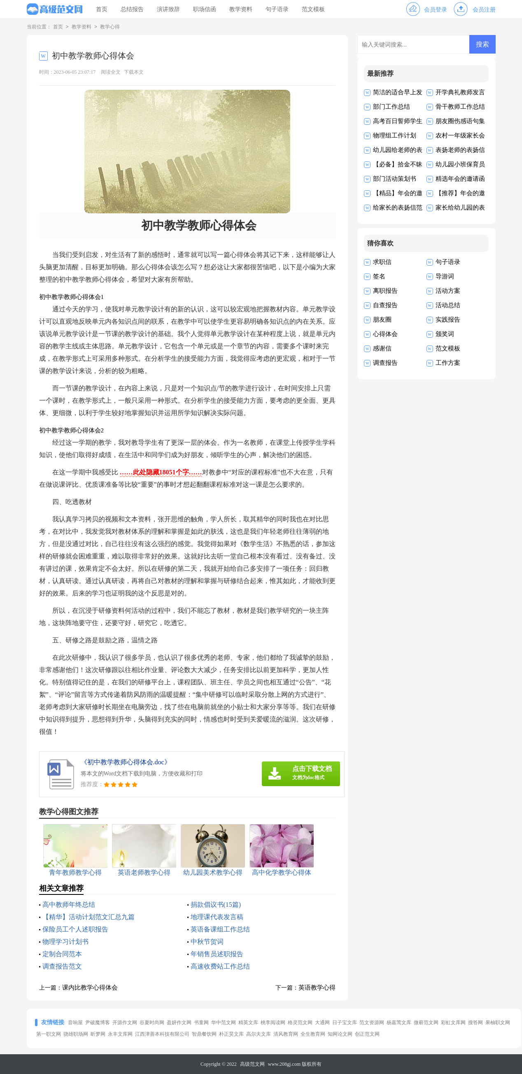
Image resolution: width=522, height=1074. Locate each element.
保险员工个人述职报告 (75, 929)
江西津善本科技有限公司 (162, 1034)
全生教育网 (313, 1034)
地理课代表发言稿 (217, 916)
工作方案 (448, 363)
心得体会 (385, 334)
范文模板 (313, 9)
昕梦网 (98, 1034)
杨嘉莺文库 (399, 1022)
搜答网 (475, 1022)
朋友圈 (382, 319)
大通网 (322, 1022)
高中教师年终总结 (68, 904)
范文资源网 (371, 1022)
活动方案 (448, 290)
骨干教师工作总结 (460, 106)
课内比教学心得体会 (90, 987)
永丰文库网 (120, 1034)
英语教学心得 (317, 987)
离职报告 (385, 290)
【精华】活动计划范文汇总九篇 (88, 916)
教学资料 (240, 9)
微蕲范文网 (426, 1022)
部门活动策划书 (394, 178)
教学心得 (110, 27)
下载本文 (134, 72)
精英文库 (248, 1022)
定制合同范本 (62, 953)
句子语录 (277, 9)
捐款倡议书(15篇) (216, 904)
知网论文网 (340, 1034)
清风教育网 (285, 1034)
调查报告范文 (62, 966)
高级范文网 (252, 1064)
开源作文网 (124, 1022)
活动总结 (448, 305)
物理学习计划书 (65, 941)
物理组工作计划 (394, 135)
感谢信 (382, 348)
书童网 (201, 1022)
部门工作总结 (391, 106)
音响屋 (75, 1022)
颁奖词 (445, 334)
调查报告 (385, 363)
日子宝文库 (344, 1022)
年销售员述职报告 (217, 953)
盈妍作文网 (179, 1022)
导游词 (445, 276)
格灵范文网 (300, 1022)
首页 (101, 9)
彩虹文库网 (453, 1022)
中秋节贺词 (207, 941)
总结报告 (132, 9)
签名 (379, 276)
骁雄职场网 (75, 1034)
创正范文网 (367, 1034)
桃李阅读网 (273, 1022)
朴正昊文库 (231, 1034)
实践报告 (448, 319)
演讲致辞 (168, 9)
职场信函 (204, 9)
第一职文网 (48, 1034)
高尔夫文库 (258, 1034)
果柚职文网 (497, 1022)
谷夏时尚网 (152, 1022)
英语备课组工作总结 (220, 929)
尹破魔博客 (97, 1022)
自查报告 (385, 305)
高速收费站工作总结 (220, 966)
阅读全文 (111, 72)
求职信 (382, 262)
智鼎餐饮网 (204, 1034)
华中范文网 (223, 1022)
